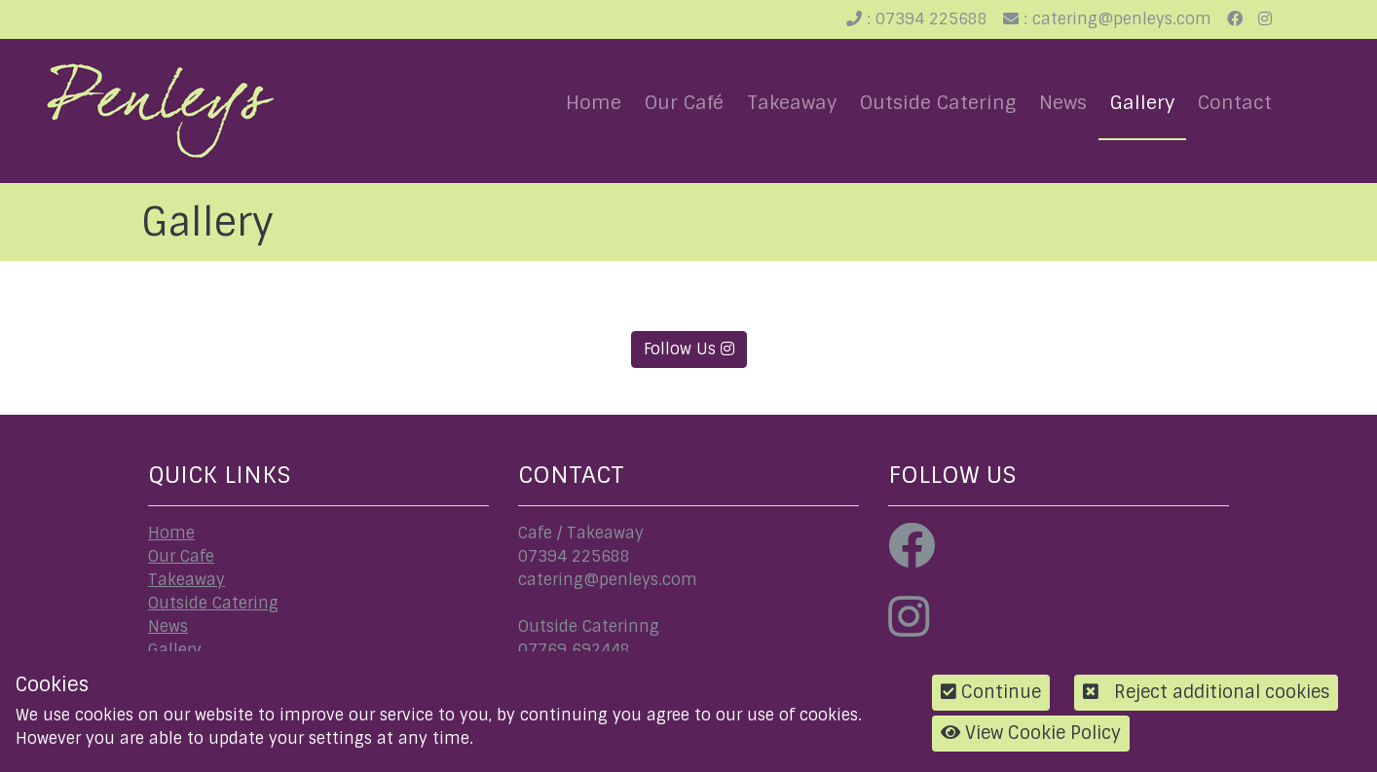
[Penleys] (160, 110)
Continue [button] (991, 692)
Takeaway (792, 103)
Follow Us (689, 349)
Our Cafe (181, 556)
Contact (1235, 103)
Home (593, 103)
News (1063, 103)
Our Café (684, 103)
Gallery (1142, 103)
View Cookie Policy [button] (1031, 733)
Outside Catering (938, 103)
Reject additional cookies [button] (1206, 692)
